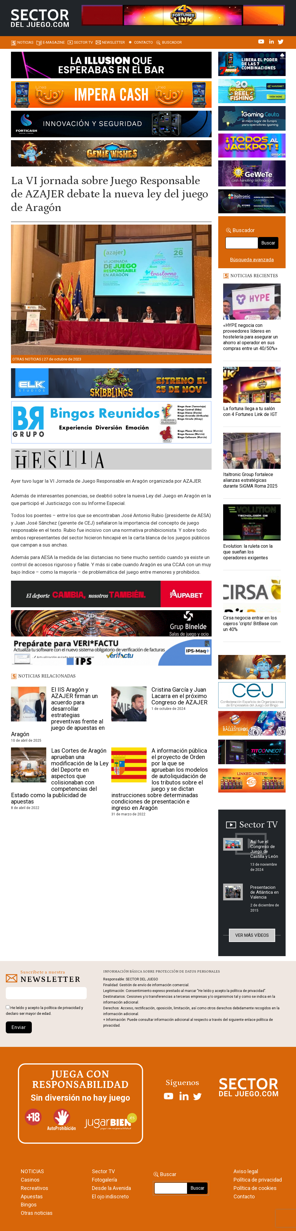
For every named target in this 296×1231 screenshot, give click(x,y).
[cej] (252, 696)
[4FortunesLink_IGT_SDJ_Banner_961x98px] (183, 15)
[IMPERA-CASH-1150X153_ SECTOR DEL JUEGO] (111, 96)
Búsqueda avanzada (252, 259)
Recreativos (34, 1188)
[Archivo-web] (252, 202)
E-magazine (54, 42)
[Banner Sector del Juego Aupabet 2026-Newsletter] (111, 595)
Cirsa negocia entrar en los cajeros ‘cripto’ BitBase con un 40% (250, 623)
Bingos (29, 1205)
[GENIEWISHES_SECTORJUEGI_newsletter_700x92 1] (111, 154)
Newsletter (113, 42)
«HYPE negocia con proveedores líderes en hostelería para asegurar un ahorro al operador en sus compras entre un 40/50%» (250, 337)
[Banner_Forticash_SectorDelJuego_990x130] (111, 125)
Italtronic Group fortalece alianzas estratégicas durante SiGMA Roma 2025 (250, 480)
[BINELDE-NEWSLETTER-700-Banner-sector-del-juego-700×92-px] (111, 624)
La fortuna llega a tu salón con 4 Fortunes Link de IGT (250, 411)
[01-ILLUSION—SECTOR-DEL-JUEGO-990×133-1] (111, 66)
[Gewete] (252, 174)
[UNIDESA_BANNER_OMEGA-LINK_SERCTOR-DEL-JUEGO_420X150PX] (252, 146)
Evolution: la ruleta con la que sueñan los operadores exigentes (248, 551)
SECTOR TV (83, 42)
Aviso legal (246, 1171)
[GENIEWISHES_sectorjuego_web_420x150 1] (252, 668)
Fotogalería (104, 1180)
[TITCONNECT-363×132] (252, 753)
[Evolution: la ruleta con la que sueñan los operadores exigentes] (252, 522)
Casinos (30, 1180)
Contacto (143, 42)
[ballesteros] (252, 725)
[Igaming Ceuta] (252, 119)
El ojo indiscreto (110, 1196)
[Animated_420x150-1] (252, 781)
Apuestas (32, 1196)
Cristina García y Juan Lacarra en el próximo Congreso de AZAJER (179, 696)
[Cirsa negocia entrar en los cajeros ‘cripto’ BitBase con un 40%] (252, 594)
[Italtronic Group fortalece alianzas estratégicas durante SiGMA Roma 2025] (252, 451)
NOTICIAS (32, 1171)
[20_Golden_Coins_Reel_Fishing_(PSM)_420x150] (252, 92)
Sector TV (103, 1171)
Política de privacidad (258, 1180)
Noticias (25, 42)
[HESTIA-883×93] (111, 460)
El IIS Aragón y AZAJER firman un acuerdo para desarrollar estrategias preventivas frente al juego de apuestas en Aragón (57, 711)
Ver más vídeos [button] (252, 935)
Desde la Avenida (111, 1188)
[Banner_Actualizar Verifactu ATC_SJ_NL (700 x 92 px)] (111, 653)
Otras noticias (26, 359)
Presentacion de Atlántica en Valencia (264, 892)
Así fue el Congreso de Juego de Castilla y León (264, 849)
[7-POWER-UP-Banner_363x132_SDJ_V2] (252, 65)
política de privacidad (62, 1008)
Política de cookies (255, 1188)
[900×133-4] (111, 384)
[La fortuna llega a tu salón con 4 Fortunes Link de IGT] (252, 385)
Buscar (268, 243)
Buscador (172, 42)
